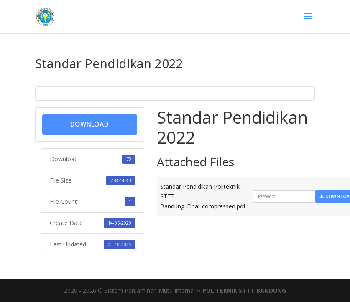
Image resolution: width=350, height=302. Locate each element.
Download (89, 124)
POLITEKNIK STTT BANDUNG (244, 290)
